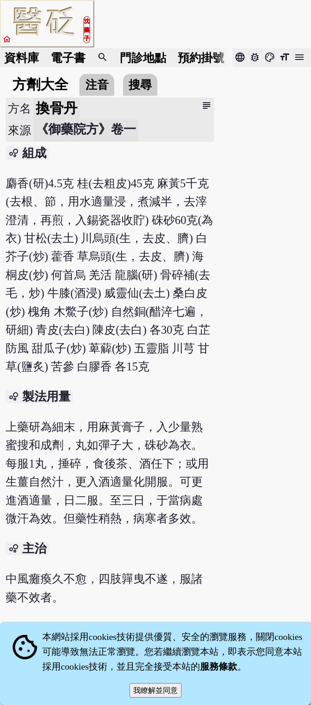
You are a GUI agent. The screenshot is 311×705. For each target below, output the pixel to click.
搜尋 (140, 85)
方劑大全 (40, 84)
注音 (97, 85)
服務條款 (218, 666)
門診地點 (143, 58)
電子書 (68, 58)
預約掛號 (201, 58)
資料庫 (21, 58)
